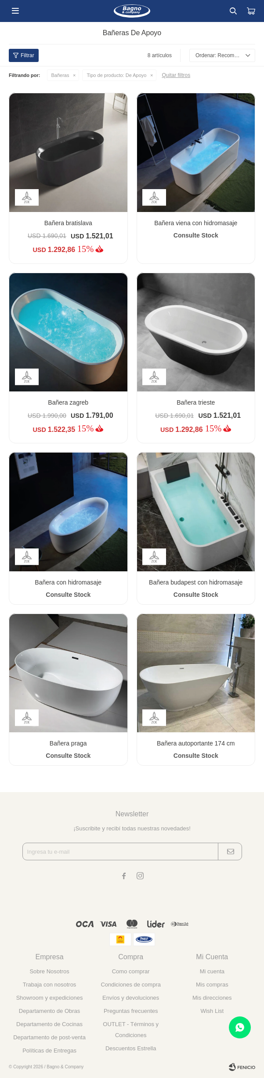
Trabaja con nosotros (49, 984)
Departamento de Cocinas (49, 1024)
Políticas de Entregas (49, 1050)
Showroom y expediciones (49, 997)
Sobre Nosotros (49, 971)
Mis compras (212, 984)
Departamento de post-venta (49, 1037)
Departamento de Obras (49, 1011)
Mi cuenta (212, 971)
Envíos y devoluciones (130, 997)
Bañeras (60, 75)
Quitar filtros (176, 75)
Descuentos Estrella (130, 1048)
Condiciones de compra (131, 984)
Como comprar (131, 971)
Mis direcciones (212, 997)
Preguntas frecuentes (131, 1011)
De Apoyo (116, 75)
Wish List (212, 1011)
